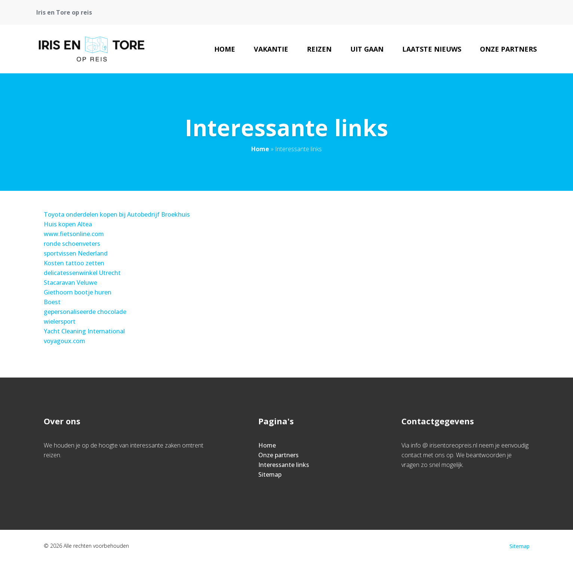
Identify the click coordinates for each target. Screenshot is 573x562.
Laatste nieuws (431, 49)
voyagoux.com (64, 341)
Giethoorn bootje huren (77, 292)
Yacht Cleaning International (84, 331)
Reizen (319, 49)
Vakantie (271, 49)
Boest (52, 302)
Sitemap (269, 474)
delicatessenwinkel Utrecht (82, 273)
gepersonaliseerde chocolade (85, 312)
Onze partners (508, 49)
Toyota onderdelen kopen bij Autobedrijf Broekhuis (117, 214)
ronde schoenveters (72, 243)
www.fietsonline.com (74, 234)
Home (224, 49)
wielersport (60, 321)
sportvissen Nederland (76, 253)
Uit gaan (366, 49)
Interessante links (283, 465)
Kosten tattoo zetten (74, 263)
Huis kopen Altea (68, 224)
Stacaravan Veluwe (70, 282)
